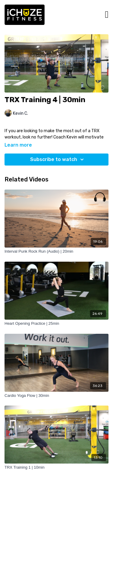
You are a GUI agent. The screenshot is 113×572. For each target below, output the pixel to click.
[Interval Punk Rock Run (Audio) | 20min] (56, 251)
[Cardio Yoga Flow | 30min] (56, 396)
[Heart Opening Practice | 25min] (56, 324)
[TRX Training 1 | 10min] (56, 467)
